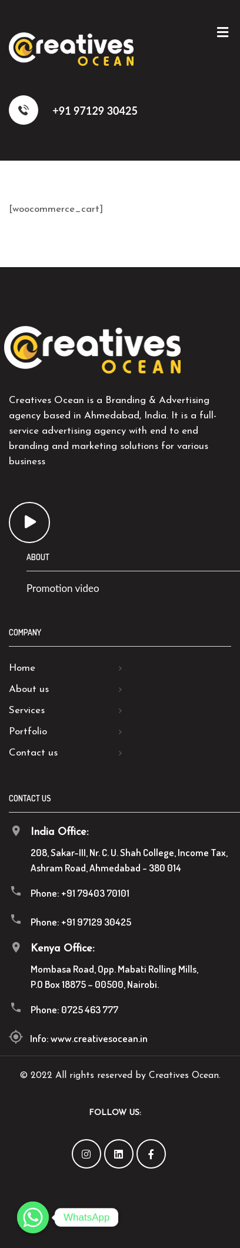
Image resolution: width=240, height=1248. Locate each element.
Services (27, 710)
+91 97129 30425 (73, 110)
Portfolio (28, 732)
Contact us (33, 753)
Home (22, 668)
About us (29, 689)
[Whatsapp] (33, 1217)
